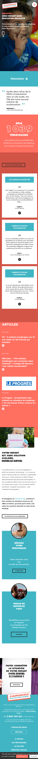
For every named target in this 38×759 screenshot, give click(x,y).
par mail (19, 732)
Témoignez (19, 78)
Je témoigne (19, 571)
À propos (19, 739)
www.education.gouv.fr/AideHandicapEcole (19, 721)
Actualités (19, 746)
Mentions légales (19, 750)
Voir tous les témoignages (13, 165)
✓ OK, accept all (22, 756)
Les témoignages (19, 743)
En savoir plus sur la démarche (15, 516)
